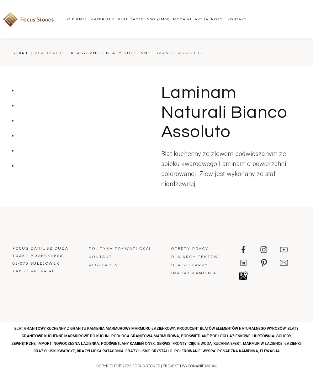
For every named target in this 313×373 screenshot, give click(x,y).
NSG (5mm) (158, 19)
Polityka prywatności (120, 248)
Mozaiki (182, 19)
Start (21, 53)
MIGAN (211, 366)
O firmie (77, 19)
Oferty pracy (190, 248)
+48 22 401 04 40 (34, 271)
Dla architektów (195, 257)
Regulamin (103, 265)
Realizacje (131, 19)
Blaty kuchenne (128, 53)
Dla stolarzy (189, 265)
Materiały (102, 19)
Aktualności (209, 19)
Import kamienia (194, 273)
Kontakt (237, 19)
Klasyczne (85, 53)
